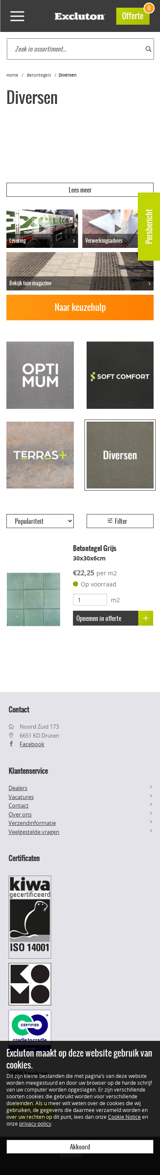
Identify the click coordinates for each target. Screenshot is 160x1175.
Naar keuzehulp (80, 307)
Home (12, 75)
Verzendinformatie (32, 823)
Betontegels (39, 75)
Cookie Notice (124, 1116)
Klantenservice (28, 771)
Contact (19, 805)
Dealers (18, 788)
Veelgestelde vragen (34, 832)
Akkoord (80, 1147)
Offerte (135, 15)
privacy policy (35, 1123)
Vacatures (21, 797)
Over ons (20, 814)
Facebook (32, 744)
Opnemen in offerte (114, 618)
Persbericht (149, 226)
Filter (117, 521)
